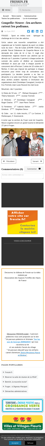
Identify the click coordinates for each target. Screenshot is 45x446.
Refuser (30, 443)
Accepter (15, 443)
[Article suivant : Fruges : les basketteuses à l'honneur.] (37, 161)
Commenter (34, 169)
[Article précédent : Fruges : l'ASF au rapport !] (8, 161)
